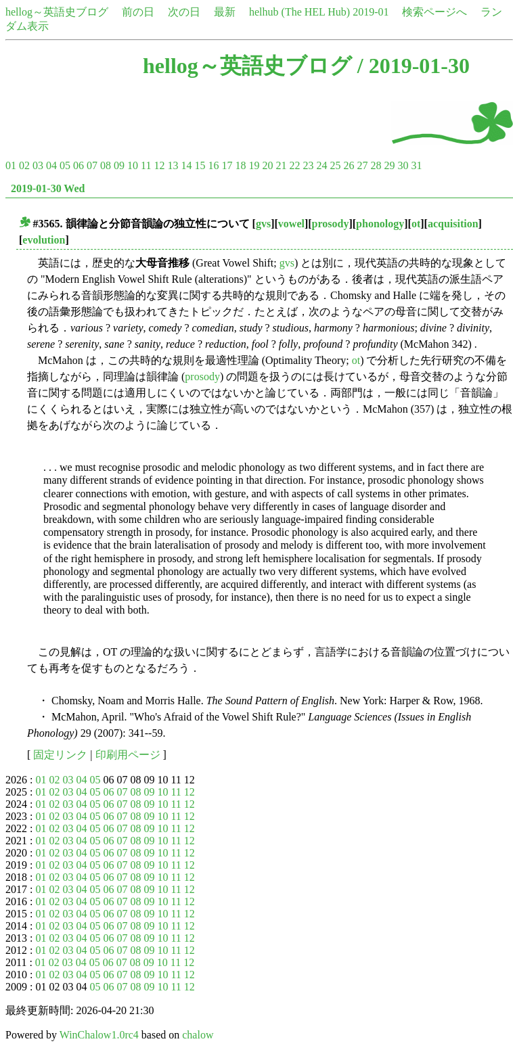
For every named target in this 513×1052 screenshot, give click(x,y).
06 (78, 165)
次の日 (184, 12)
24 (321, 165)
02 (24, 165)
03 (37, 165)
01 (10, 165)
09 (119, 165)
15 (199, 165)
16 (213, 165)
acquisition (453, 223)
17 (226, 165)
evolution (43, 240)
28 (375, 165)
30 (402, 165)
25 (335, 165)
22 (294, 165)
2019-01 (370, 12)
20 (267, 165)
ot (415, 223)
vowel (291, 223)
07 (92, 165)
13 (172, 165)
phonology (380, 223)
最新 (225, 12)
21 (280, 165)
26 (348, 165)
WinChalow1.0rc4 (99, 1034)
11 (146, 165)
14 (186, 165)
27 (362, 165)
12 (159, 165)
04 (51, 165)
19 (253, 165)
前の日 (138, 12)
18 (240, 165)
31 (416, 165)
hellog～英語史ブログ (56, 12)
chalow (197, 1034)
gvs (263, 223)
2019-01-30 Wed (48, 188)
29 (389, 165)
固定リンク (60, 754)
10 (132, 165)
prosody (330, 223)
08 (105, 165)
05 (65, 165)
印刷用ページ (127, 754)
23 (308, 165)
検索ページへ (434, 12)
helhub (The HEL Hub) (299, 12)
